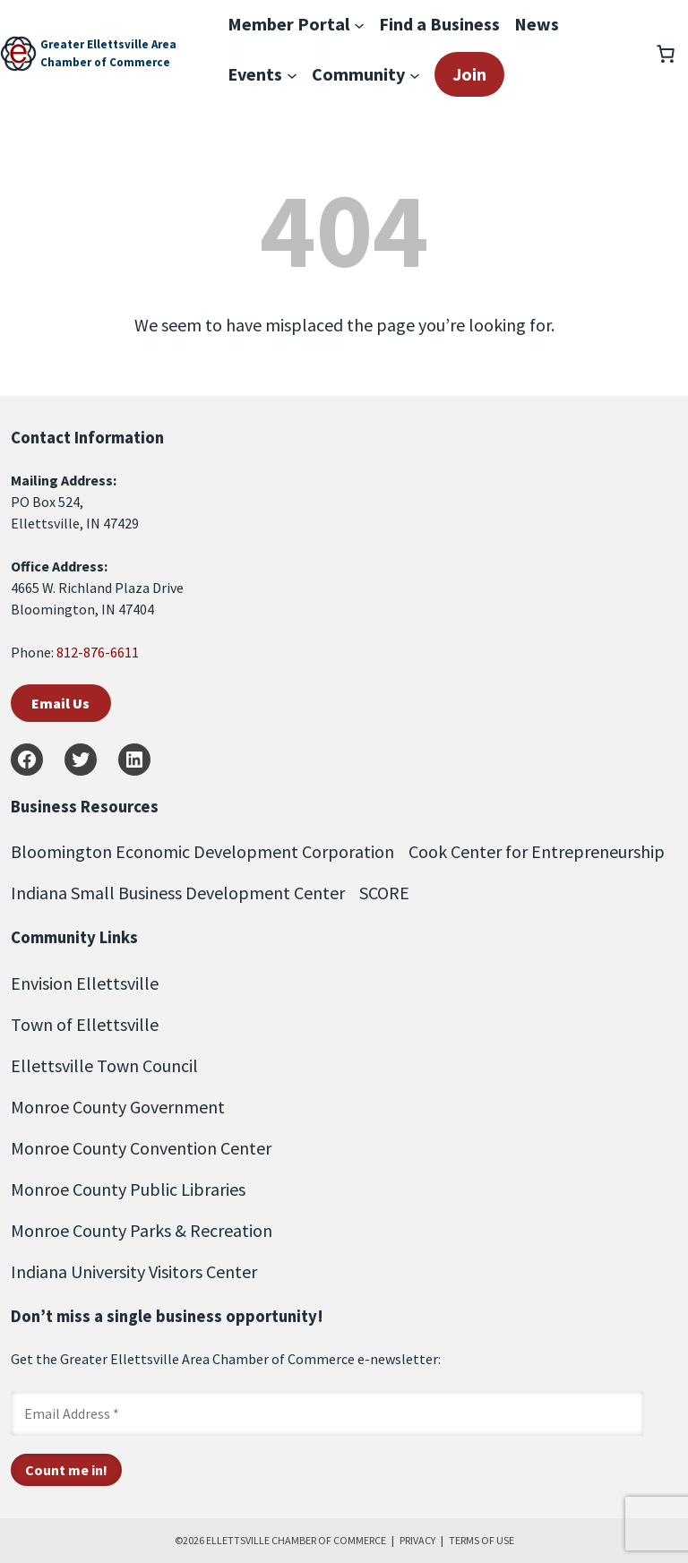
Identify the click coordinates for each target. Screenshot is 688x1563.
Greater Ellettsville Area (108, 44)
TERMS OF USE (481, 1540)
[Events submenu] (292, 74)
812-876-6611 (97, 652)
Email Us (60, 703)
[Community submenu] (414, 74)
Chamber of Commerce (105, 62)
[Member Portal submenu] (359, 24)
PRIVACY (417, 1540)
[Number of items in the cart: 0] (665, 53)
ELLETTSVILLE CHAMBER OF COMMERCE (296, 1540)
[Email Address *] (327, 1413)
